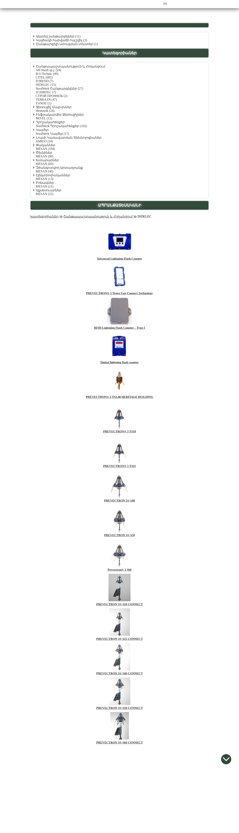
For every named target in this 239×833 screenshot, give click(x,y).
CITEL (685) (44, 77)
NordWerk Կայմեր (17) (52, 133)
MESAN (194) (45, 148)
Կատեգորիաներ (44, 216)
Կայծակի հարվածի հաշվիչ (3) (61, 40)
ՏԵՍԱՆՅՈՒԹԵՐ (39, 12)
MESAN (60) (44, 164)
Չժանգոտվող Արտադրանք (59, 167)
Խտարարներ (47, 160)
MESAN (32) (44, 194)
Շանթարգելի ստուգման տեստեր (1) (67, 44)
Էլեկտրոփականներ (53, 175)
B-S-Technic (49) (47, 73)
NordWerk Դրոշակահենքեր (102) (61, 126)
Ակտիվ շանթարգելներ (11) (58, 36)
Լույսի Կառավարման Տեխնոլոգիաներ (69, 137)
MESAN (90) (44, 156)
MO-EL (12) (44, 118)
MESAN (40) (44, 171)
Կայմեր (42, 130)
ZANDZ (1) (43, 103)
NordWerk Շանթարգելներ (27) (59, 88)
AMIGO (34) (44, 141)
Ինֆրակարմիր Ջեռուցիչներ (60, 114)
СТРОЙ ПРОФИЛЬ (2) (51, 96)
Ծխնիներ (44, 152)
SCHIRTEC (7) (46, 92)
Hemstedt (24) (45, 110)
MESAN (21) (44, 186)
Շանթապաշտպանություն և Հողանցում (70, 66)
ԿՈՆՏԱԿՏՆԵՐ (59, 12)
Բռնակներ (45, 182)
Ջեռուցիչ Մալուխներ (54, 107)
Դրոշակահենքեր (50, 122)
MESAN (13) (44, 179)
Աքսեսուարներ (48, 190)
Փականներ (45, 145)
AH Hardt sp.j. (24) (48, 70)
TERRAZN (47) (46, 99)
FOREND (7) (44, 81)
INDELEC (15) (46, 84)
